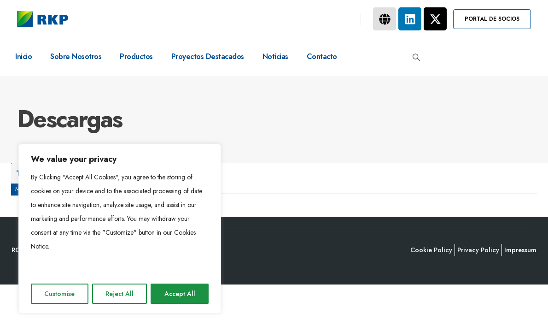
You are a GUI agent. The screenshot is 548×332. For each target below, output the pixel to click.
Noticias (275, 56)
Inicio (23, 56)
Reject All (119, 293)
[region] (119, 229)
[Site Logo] (42, 19)
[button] (492, 19)
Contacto (322, 56)
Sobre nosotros (75, 56)
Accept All (179, 293)
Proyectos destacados (207, 56)
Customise (59, 293)
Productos (136, 56)
